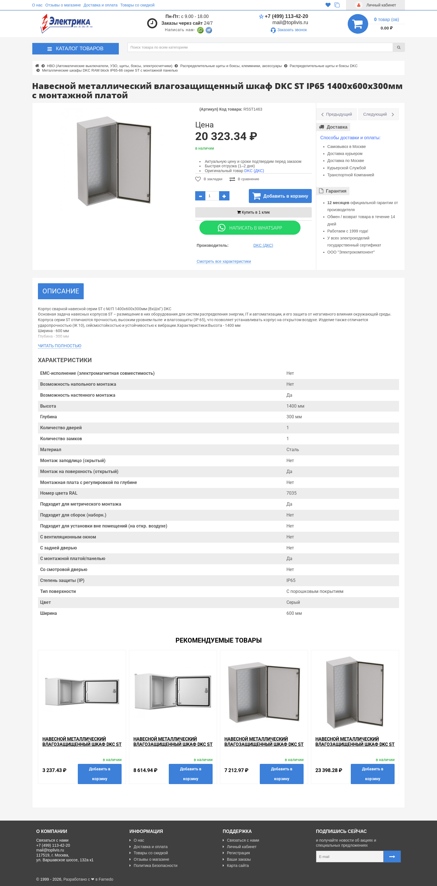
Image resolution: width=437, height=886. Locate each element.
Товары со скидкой (137, 5)
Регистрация (236, 853)
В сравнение (244, 179)
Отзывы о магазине (63, 5)
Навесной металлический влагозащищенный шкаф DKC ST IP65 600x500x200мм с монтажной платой (264, 747)
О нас (37, 5)
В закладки (208, 179)
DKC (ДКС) (254, 170)
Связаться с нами (241, 840)
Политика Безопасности (153, 865)
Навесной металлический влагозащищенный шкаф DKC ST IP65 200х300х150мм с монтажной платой (82, 747)
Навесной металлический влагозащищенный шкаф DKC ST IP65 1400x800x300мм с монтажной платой (355, 747)
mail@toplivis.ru (290, 22)
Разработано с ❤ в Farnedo (88, 879)
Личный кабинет (239, 846)
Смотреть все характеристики (224, 261)
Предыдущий (339, 114)
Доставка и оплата (101, 5)
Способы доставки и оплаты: (350, 137)
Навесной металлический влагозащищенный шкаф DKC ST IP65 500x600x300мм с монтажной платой (173, 747)
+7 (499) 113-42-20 (283, 16)
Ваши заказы (237, 859)
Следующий (375, 114)
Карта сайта (236, 865)
